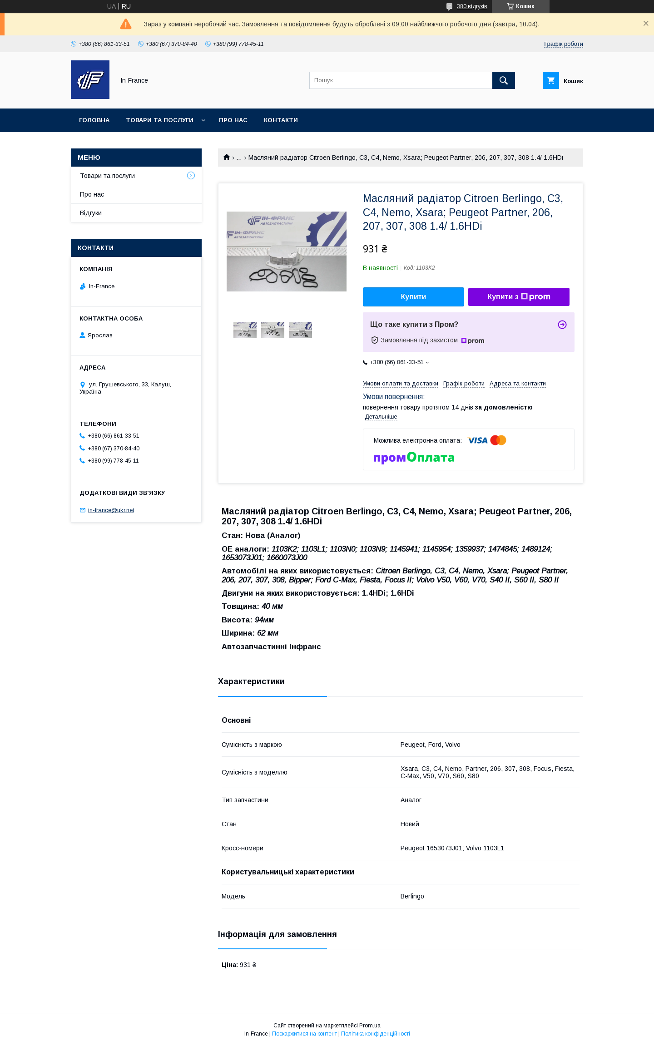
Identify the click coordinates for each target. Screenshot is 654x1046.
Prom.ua (370, 1025)
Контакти (281, 120)
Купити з (518, 297)
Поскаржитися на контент (304, 1034)
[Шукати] (503, 80)
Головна (94, 120)
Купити (413, 297)
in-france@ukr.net (111, 510)
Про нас (233, 120)
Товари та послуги (159, 120)
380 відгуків (472, 6)
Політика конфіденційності (375, 1034)
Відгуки (91, 213)
